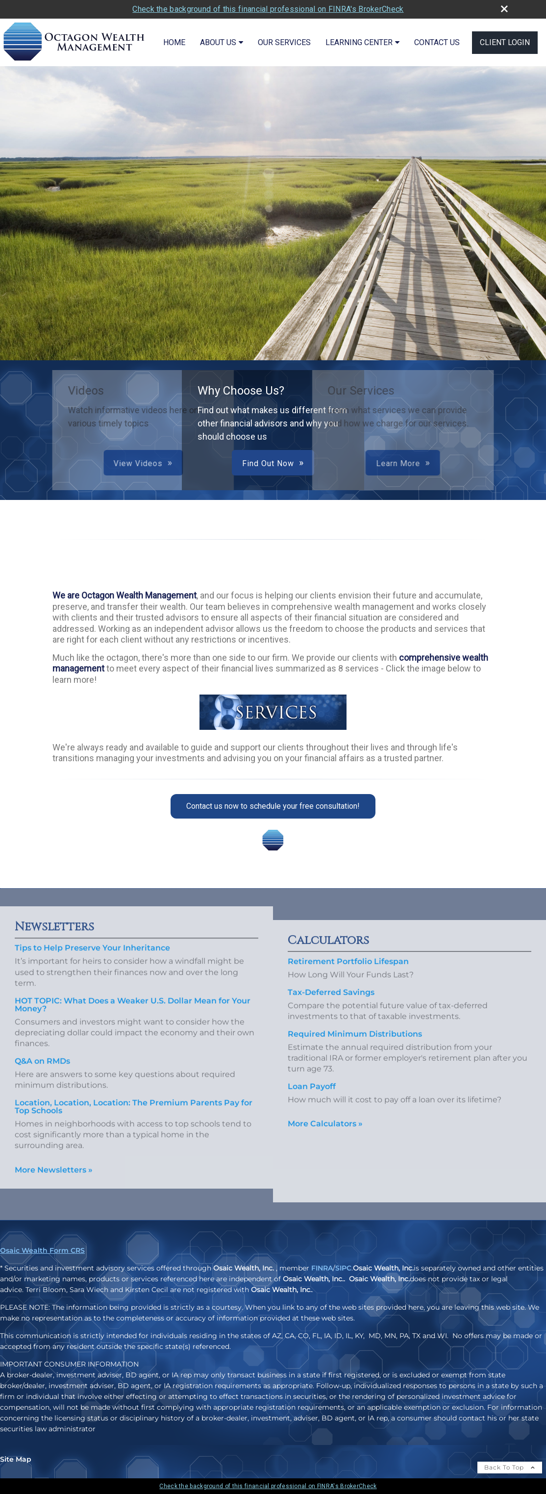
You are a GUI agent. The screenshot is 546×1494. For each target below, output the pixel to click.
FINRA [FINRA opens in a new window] (322, 1268)
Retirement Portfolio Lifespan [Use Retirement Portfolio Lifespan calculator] (348, 976)
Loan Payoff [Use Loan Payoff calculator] (312, 1100)
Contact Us (437, 42)
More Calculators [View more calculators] (325, 1138)
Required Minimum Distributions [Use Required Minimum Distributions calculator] (355, 1048)
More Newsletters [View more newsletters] (54, 1155)
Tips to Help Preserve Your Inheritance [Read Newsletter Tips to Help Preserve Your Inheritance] (92, 933)
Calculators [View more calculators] (328, 955)
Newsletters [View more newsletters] (54, 913)
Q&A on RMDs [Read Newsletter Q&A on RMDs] (42, 1046)
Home (174, 42)
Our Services (284, 42)
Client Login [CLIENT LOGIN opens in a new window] (505, 42)
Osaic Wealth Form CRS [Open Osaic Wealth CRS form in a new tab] (42, 1250)
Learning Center (359, 42)
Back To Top (509, 1467)
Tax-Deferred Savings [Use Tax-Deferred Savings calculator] (331, 1006)
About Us (218, 42)
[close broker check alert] (504, 9)
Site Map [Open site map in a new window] (15, 1459)
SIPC (343, 1268)
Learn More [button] (283, 463)
